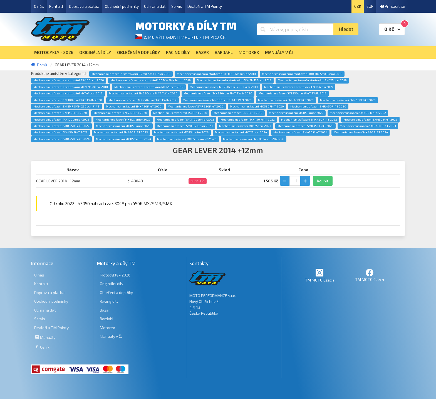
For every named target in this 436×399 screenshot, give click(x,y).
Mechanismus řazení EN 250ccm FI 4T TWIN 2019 (292, 93)
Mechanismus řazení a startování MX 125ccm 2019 (149, 87)
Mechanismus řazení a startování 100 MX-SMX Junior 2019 (150, 80)
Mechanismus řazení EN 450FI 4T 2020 (60, 112)
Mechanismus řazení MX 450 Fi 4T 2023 (60, 132)
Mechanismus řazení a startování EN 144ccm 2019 (298, 87)
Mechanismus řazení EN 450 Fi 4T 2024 (300, 132)
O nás (39, 6)
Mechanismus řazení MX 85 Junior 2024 (181, 132)
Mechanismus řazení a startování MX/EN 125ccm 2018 (234, 80)
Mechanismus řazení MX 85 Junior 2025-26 (187, 139)
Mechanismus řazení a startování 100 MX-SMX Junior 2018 (302, 73)
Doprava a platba (84, 6)
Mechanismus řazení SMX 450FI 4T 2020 (134, 106)
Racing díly (109, 301)
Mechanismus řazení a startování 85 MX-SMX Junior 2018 (216, 73)
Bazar (105, 310)
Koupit (322, 180)
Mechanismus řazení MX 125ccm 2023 (245, 126)
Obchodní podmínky (122, 6)
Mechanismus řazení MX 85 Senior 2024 (123, 139)
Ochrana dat (155, 6)
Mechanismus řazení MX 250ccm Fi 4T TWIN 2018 (224, 87)
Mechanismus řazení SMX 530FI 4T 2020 (348, 100)
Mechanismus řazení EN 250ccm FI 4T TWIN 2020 (143, 93)
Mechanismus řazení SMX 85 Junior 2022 (358, 112)
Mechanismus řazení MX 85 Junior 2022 (296, 112)
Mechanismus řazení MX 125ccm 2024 (241, 132)
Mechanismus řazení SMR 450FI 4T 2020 (318, 106)
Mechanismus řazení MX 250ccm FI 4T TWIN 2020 (218, 93)
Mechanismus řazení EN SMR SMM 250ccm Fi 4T (66, 106)
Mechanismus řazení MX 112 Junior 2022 (123, 119)
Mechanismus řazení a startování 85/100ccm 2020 (68, 80)
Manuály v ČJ (111, 336)
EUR (369, 6)
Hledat (346, 29)
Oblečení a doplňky (116, 292)
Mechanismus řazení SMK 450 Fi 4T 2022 (309, 119)
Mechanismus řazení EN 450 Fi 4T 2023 (121, 132)
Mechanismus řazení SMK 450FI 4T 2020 (286, 100)
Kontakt (56, 6)
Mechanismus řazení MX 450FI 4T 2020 (180, 112)
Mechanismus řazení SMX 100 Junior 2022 (185, 119)
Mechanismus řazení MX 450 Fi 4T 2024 (361, 132)
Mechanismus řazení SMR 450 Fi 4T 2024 (61, 139)
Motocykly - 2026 (115, 275)
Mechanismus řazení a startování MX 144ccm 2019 (68, 93)
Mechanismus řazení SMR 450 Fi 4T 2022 (61, 126)
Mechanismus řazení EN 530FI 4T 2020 (120, 112)
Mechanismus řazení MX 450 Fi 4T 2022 (248, 119)
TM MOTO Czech (319, 275)
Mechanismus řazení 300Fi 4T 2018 (238, 112)
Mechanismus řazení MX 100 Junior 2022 (61, 119)
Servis (176, 6)
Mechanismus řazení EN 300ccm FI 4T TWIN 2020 (67, 100)
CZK (357, 6)
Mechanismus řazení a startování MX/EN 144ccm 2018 (70, 87)
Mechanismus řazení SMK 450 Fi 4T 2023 (305, 126)
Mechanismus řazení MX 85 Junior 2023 (123, 126)
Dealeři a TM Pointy (204, 6)
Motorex (107, 327)
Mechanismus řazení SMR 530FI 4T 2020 (196, 106)
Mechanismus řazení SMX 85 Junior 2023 (185, 126)
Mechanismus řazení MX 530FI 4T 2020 (257, 106)
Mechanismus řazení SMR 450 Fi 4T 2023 (368, 126)
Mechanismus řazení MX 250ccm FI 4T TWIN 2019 (142, 100)
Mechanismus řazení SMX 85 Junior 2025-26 (253, 139)
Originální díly (111, 283)
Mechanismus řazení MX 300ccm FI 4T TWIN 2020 (217, 100)
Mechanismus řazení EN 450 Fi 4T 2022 (370, 119)
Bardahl (106, 318)
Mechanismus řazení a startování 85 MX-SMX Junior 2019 (130, 73)
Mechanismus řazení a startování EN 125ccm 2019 (312, 80)
